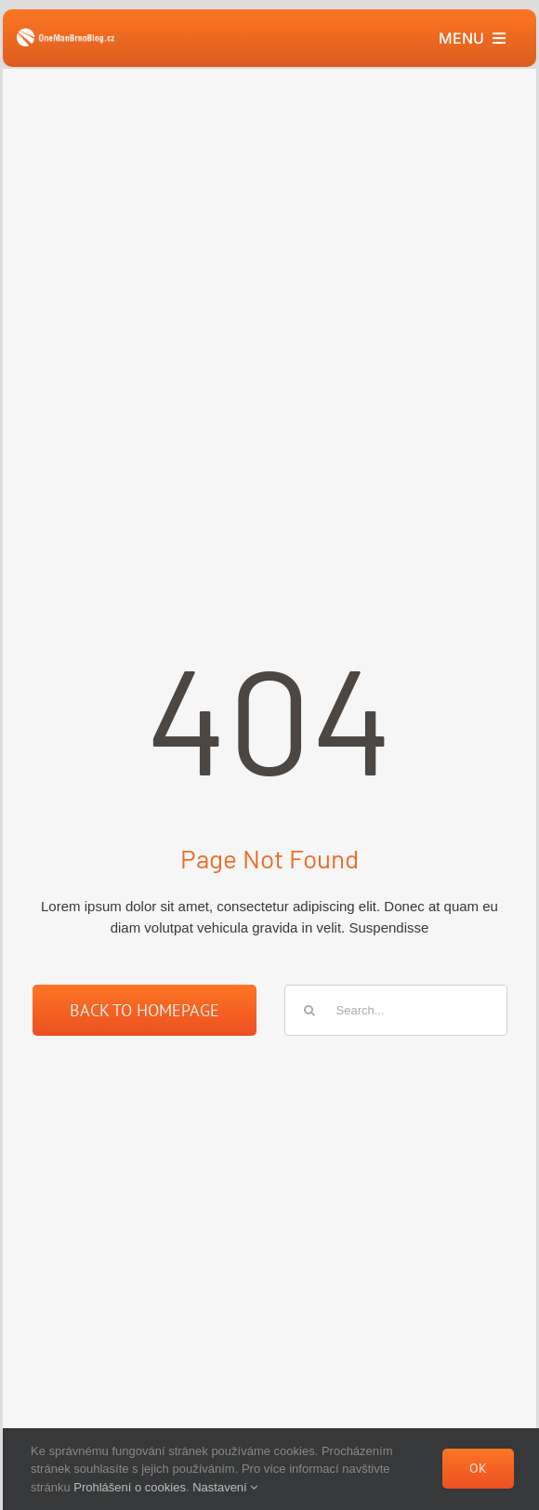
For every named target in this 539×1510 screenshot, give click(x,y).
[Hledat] (309, 1010)
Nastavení (224, 1487)
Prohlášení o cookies (129, 1487)
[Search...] (395, 1010)
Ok (478, 1468)
